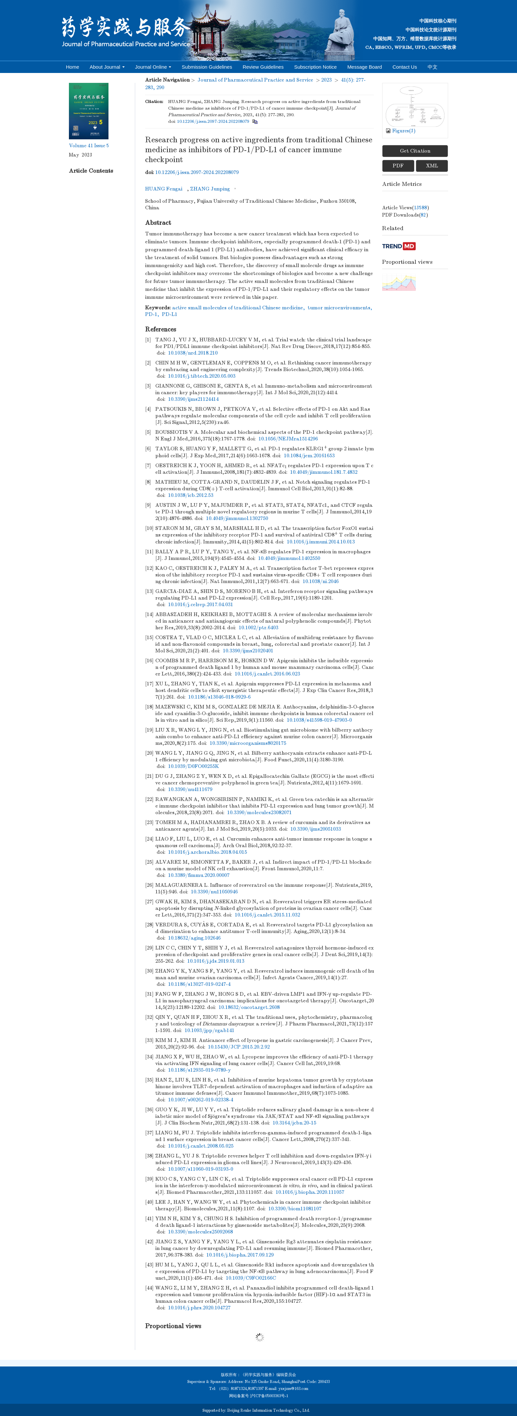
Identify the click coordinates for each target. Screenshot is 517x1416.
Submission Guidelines (207, 67)
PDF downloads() (405, 215)
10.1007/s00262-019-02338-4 (200, 1100)
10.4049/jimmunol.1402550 (289, 558)
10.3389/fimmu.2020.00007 (198, 875)
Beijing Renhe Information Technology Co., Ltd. (268, 1410)
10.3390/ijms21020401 (248, 651)
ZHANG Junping (210, 189)
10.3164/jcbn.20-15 (294, 1123)
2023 (326, 80)
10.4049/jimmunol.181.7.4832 (323, 472)
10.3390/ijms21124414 (193, 399)
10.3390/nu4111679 (190, 789)
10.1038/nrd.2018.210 (193, 353)
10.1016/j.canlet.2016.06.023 (267, 674)
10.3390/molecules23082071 (259, 812)
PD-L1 (169, 314)
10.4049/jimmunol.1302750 (237, 518)
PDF (398, 166)
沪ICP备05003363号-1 (269, 1396)
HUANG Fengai (163, 189)
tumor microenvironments (339, 308)
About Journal (107, 67)
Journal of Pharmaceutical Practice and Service (255, 80)
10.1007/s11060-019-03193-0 (200, 1169)
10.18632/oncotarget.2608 (249, 1007)
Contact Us (404, 67)
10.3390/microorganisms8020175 (248, 743)
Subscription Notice (315, 67)
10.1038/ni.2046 (321, 581)
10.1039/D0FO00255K (193, 766)
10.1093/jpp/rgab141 (209, 1030)
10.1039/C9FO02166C (251, 1278)
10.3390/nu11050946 (214, 892)
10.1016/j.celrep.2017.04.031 (200, 604)
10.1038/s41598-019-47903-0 (319, 720)
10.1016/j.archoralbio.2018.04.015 (207, 852)
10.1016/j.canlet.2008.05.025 (200, 1146)
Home (72, 67)
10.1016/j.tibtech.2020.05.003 (201, 376)
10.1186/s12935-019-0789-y (199, 1070)
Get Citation (415, 151)
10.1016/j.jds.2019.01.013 (215, 961)
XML (432, 166)
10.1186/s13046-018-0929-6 (219, 697)
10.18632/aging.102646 (194, 938)
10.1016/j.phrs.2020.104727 (199, 1308)
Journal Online (153, 67)
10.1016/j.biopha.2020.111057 (310, 1192)
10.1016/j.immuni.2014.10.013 (321, 542)
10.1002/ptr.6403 (258, 628)
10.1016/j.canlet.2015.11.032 (267, 915)
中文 (433, 67)
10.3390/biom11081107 (294, 1209)
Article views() (405, 208)
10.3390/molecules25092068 (200, 1232)
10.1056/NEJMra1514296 (288, 439)
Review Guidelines (263, 67)
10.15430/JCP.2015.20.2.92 (239, 1047)
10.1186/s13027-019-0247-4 (199, 984)
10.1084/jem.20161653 (309, 456)
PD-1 (151, 314)
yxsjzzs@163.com (293, 1388)
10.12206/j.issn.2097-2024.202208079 (213, 121)
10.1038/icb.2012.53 (190, 495)
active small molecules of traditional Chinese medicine (237, 308)
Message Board (364, 67)
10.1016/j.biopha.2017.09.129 (240, 1255)
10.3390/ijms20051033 (315, 829)
